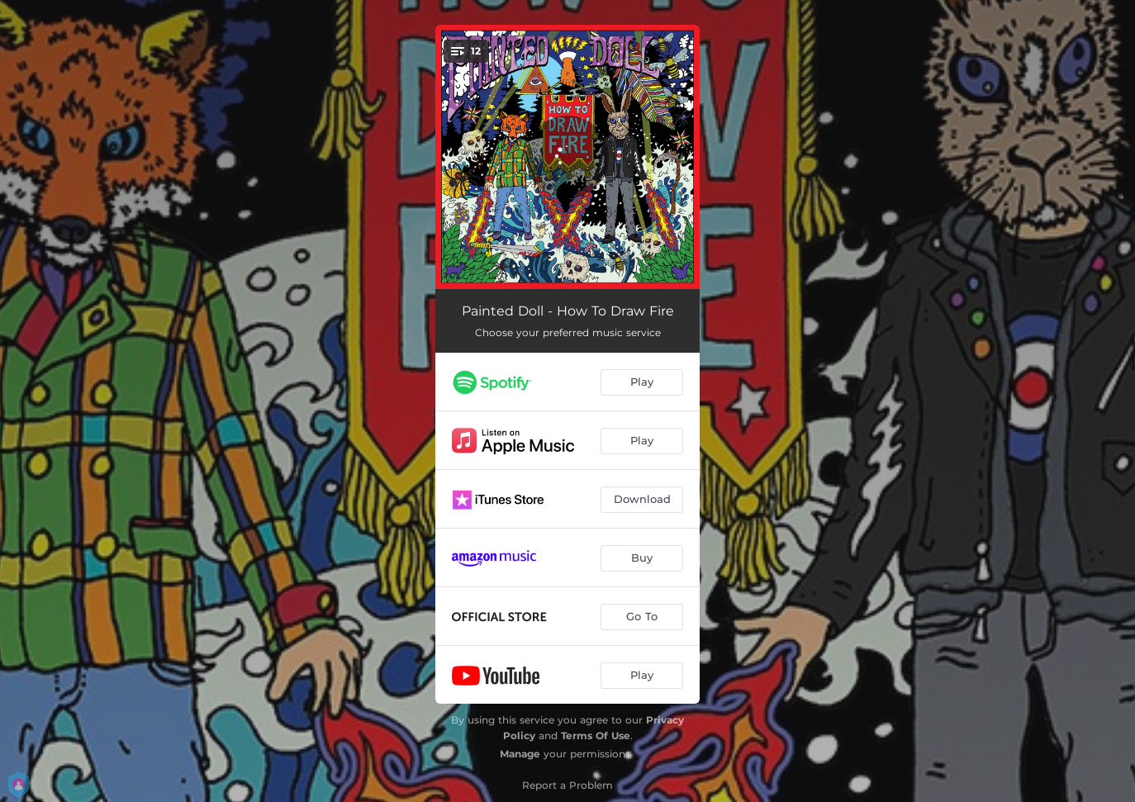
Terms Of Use (595, 735)
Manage (520, 753)
